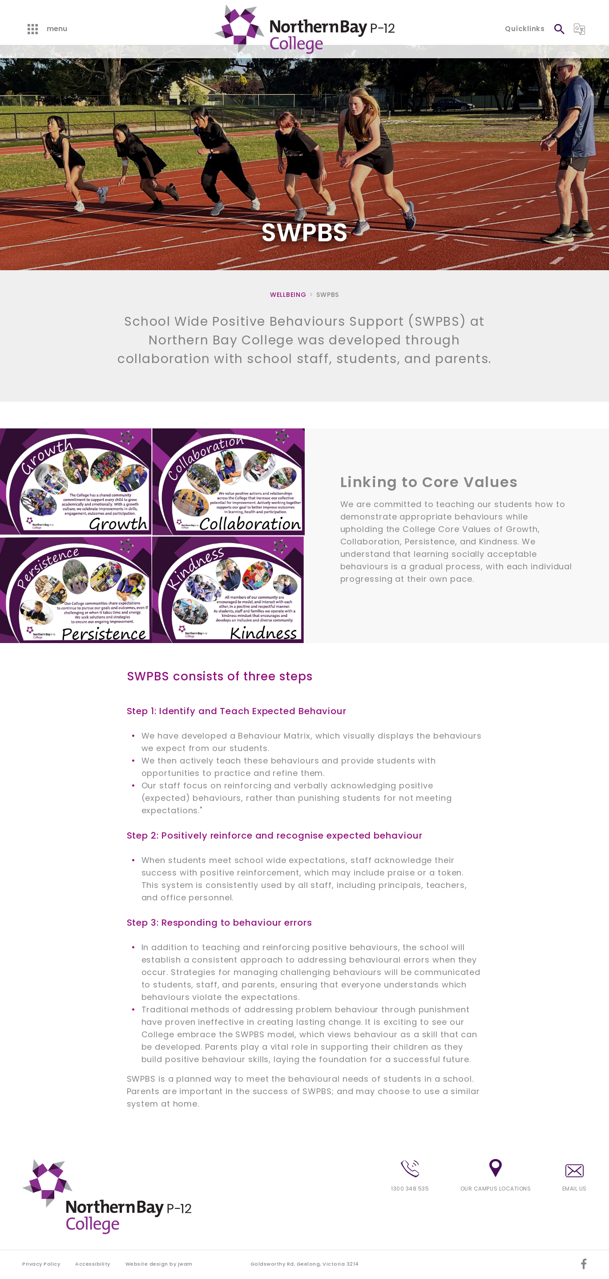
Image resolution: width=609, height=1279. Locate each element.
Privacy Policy (41, 1263)
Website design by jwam (159, 1263)
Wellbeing (288, 294)
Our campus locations (495, 1175)
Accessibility (92, 1263)
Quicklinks (525, 28)
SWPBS (327, 294)
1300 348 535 (410, 1176)
